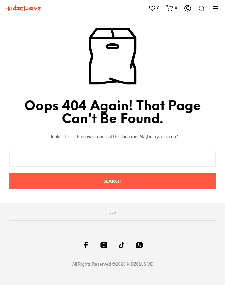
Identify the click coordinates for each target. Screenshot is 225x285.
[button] (153, 8)
